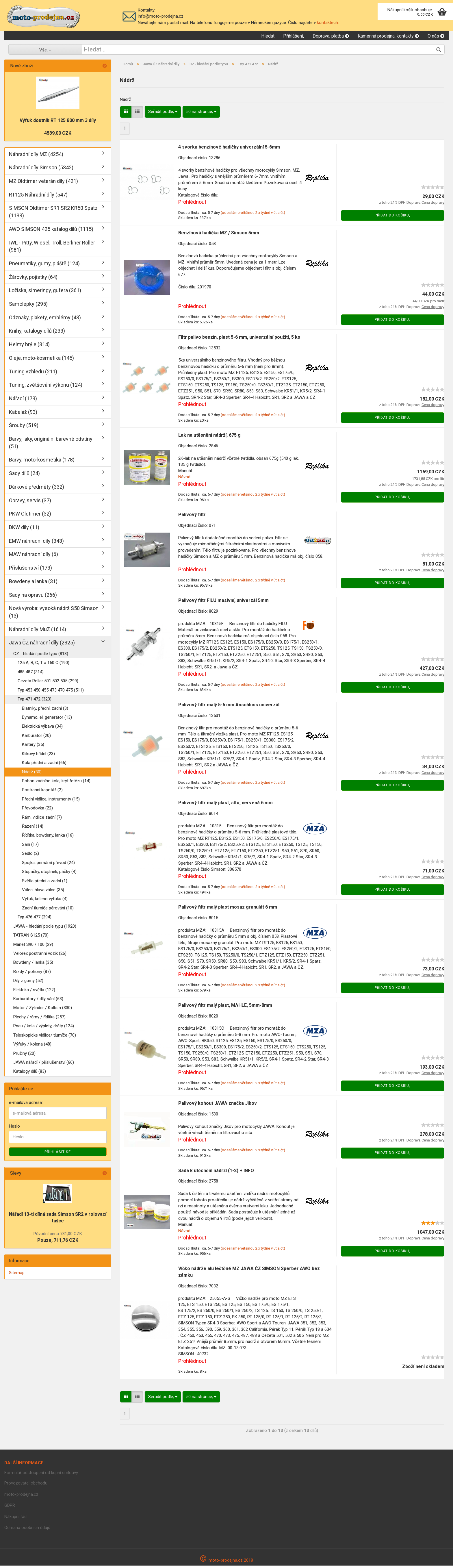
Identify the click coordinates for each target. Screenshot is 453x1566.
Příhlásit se (57, 1152)
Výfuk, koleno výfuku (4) (45, 899)
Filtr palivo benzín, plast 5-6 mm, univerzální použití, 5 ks (239, 338)
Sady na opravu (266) (33, 596)
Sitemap (17, 1273)
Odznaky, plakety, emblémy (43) (45, 318)
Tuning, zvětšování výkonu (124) (45, 386)
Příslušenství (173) (30, 569)
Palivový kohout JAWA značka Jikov (217, 1104)
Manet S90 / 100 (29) (33, 945)
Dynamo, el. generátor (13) (47, 718)
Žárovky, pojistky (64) (33, 278)
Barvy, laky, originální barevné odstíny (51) (50, 443)
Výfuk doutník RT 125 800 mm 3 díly (58, 121)
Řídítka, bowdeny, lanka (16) (48, 836)
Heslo (14, 1127)
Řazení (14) (32, 827)
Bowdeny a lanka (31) (33, 582)
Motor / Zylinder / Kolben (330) (42, 1008)
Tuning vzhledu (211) (33, 372)
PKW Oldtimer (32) (30, 515)
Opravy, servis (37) (30, 501)
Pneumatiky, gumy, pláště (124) (44, 264)
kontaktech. (328, 22)
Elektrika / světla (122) (34, 990)
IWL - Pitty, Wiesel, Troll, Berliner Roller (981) (52, 247)
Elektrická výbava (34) (42, 727)
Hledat (267, 36)
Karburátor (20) (36, 736)
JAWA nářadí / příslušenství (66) (43, 1063)
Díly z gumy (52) (28, 981)
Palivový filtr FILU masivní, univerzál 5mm (223, 601)
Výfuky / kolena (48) (32, 1045)
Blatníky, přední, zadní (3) (45, 709)
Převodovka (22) (37, 808)
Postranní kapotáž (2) (42, 791)
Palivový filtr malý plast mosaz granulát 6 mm (227, 908)
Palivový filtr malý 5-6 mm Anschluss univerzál (228, 705)
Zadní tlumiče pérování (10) (48, 908)
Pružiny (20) (24, 1054)
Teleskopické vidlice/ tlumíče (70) (44, 1036)
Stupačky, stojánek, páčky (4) (49, 872)
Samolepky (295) (28, 305)
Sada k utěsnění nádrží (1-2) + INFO (216, 1171)
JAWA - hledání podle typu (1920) (44, 927)
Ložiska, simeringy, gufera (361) (45, 291)
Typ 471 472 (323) (34, 700)
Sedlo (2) (30, 854)
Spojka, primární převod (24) (48, 863)
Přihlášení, (293, 36)
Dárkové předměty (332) (36, 488)
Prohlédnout (192, 203)
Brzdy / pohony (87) (32, 972)
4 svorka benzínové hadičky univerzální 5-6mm (229, 148)
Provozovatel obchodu (25, 1484)
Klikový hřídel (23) (38, 754)
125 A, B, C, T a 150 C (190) (43, 663)
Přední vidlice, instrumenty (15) (51, 800)
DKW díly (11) (24, 528)
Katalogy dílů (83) (29, 1072)
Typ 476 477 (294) (34, 917)
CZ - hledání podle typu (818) (40, 654)
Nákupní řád (15, 1517)
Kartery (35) (33, 745)
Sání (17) (30, 845)
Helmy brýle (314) (29, 345)
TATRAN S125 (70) (31, 936)
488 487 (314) (31, 672)
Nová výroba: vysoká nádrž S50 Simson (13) (54, 613)
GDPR (9, 1506)
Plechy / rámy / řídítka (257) (39, 1017)
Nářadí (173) (23, 399)
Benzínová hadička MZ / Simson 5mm (218, 233)
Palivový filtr (192, 515)
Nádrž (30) (32, 772)
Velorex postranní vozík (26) (39, 954)
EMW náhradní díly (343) (36, 542)
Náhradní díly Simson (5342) (41, 169)
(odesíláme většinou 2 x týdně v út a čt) (253, 213)
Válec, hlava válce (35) (43, 890)
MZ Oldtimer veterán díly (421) (43, 182)
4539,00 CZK (57, 134)
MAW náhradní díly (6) (33, 555)
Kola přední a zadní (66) (44, 763)
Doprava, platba (331, 36)
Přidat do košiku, (392, 216)
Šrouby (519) (23, 426)
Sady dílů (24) (24, 474)
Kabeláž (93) (23, 413)
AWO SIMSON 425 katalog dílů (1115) (51, 230)
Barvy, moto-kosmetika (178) (42, 461)
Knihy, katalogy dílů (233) (37, 332)
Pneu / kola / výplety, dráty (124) (43, 1027)
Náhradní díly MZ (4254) (36, 155)
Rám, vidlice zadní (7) (42, 818)
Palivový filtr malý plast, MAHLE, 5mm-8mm (225, 1006)
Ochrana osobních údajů (27, 1528)
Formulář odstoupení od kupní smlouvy (41, 1473)
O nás (436, 36)
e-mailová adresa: (26, 1103)
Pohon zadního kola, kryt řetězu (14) (56, 781)
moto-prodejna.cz (21, 1495)
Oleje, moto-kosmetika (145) (41, 359)
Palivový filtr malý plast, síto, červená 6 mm (225, 804)
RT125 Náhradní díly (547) (38, 195)
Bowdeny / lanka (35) (33, 963)
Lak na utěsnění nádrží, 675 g (209, 436)
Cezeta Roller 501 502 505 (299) (48, 681)
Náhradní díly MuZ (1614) (37, 630)
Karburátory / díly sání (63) (38, 999)
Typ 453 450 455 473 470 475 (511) (51, 691)
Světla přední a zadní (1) (44, 881)
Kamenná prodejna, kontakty (388, 36)
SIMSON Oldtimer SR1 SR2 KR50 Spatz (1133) (53, 213)
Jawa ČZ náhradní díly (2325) (42, 644)
